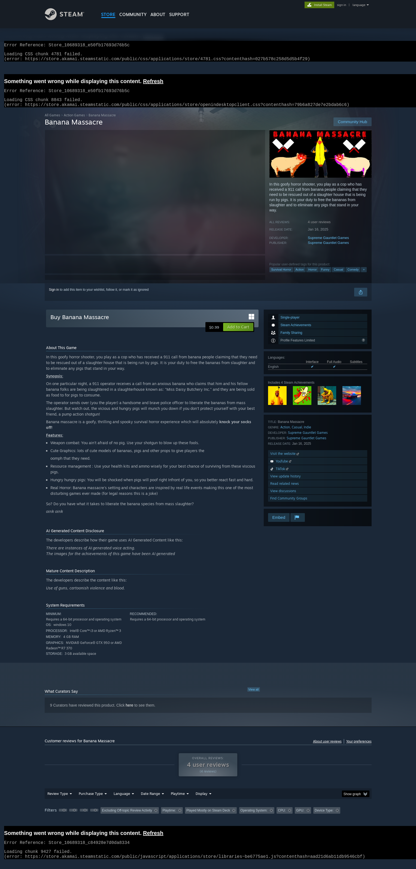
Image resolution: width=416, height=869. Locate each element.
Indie (307, 434)
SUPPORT (179, 14)
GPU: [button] (300, 817)
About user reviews (327, 748)
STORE (108, 14)
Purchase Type (91, 800)
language (359, 5)
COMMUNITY (133, 14)
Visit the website (285, 460)
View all (253, 696)
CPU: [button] (282, 817)
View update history (285, 483)
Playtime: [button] (169, 817)
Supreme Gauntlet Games (328, 244)
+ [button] (364, 276)
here (129, 712)
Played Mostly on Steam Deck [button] (208, 817)
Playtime (178, 800)
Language (122, 800)
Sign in (54, 296)
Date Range (150, 800)
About (157, 14)
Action (300, 276)
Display (201, 800)
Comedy (353, 276)
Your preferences (359, 748)
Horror (312, 276)
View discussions (283, 497)
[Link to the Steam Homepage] (69, 18)
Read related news (284, 490)
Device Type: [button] (324, 817)
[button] (238, 333)
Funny (325, 276)
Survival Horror (281, 276)
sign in (341, 5)
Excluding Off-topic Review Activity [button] (127, 817)
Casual (338, 276)
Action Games (74, 122)
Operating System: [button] (254, 817)
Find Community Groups (288, 505)
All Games (52, 122)
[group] (208, 817)
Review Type (57, 800)
